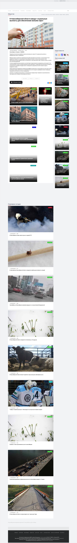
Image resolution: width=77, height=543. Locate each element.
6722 (19, 100)
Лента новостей (16, 10)
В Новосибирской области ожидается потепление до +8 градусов (23, 340)
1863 (17, 373)
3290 (17, 234)
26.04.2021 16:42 (20, 50)
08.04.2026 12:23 (60, 66)
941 (64, 93)
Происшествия (51, 10)
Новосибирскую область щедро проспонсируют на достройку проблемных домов (22, 140)
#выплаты (25, 78)
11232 (19, 136)
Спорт (45, 10)
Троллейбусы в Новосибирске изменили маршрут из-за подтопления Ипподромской (27, 305)
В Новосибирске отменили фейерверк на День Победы (45, 100)
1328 (64, 156)
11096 (19, 118)
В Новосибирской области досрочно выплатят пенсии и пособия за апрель (62, 95)
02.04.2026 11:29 (60, 93)
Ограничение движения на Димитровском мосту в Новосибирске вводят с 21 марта (27, 479)
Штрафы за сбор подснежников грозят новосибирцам (21, 444)
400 (64, 66)
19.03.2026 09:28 (60, 156)
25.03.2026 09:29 (12, 234)
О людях (60, 14)
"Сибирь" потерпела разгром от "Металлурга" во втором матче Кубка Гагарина (26, 409)
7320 (19, 156)
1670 (17, 408)
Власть (34, 127)
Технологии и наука (47, 14)
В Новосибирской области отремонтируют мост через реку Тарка (23, 514)
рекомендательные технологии (47, 540)
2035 (17, 338)
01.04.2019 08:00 (14, 156)
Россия (9, 10)
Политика (23, 10)
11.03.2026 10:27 (12, 443)
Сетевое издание (43, 537)
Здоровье (67, 14)
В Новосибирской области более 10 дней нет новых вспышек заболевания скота (26, 375)
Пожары (65, 127)
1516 (17, 443)
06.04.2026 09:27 (12, 303)
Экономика (28, 10)
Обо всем (56, 14)
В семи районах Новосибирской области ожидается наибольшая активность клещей (27, 270)
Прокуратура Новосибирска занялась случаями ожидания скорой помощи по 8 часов (62, 69)
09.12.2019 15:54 (14, 136)
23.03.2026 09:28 (12, 338)
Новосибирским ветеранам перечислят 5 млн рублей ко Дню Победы (22, 522)
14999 (49, 96)
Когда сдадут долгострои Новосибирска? (22, 102)
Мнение (63, 14)
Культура (40, 10)
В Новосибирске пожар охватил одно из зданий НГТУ (21, 235)
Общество (35, 10)
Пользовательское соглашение (57, 538)
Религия (53, 14)
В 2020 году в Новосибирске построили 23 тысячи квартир (22, 121)
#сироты (37, 78)
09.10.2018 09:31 (14, 175)
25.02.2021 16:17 (14, 100)
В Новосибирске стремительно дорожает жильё (22, 159)
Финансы (65, 88)
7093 (19, 175)
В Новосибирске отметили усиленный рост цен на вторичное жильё (22, 178)
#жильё (31, 78)
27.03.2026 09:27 (12, 408)
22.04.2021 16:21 (43, 96)
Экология (41, 14)
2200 (17, 303)
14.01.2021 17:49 (14, 118)
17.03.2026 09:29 (12, 373)
